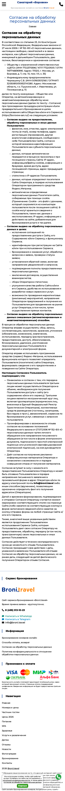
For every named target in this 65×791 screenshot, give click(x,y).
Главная (32, 26)
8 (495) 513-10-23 (13, 610)
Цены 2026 (8, 717)
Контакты (7, 763)
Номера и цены (10, 707)
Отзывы (6, 744)
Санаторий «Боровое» (32, 2)
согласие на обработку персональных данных (22, 782)
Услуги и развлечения (14, 735)
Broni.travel (13, 768)
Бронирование (10, 758)
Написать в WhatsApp (17, 616)
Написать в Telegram (16, 619)
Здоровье (7, 731)
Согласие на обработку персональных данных (27, 647)
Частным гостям (10, 712)
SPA (4, 726)
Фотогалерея (9, 754)
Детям (5, 740)
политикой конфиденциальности (16, 780)
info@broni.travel (13, 622)
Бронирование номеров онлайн (19, 638)
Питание (6, 721)
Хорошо (22, 786)
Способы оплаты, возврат (16, 642)
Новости (6, 749)
